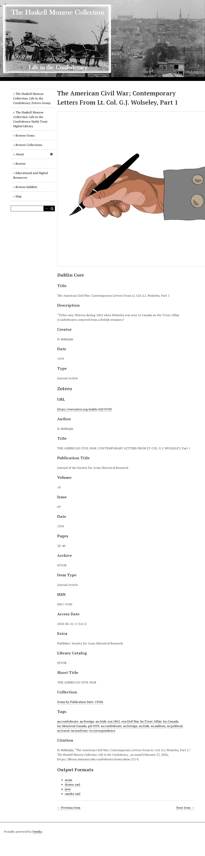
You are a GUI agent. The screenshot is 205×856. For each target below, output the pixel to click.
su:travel (63, 730)
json (68, 789)
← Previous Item (68, 808)
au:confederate (67, 721)
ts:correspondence (102, 730)
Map (18, 196)
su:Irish (144, 726)
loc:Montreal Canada (71, 726)
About (19, 154)
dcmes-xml (72, 784)
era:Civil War (130, 721)
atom (68, 780)
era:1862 (114, 721)
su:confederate (111, 726)
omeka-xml (72, 794)
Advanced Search (46, 208)
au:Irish (101, 721)
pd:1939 (93, 726)
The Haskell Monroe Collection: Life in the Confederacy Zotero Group (31, 98)
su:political (174, 726)
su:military (158, 726)
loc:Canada (170, 721)
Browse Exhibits (26, 187)
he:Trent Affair (150, 721)
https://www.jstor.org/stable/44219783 (84, 409)
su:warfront (79, 730)
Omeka (37, 831)
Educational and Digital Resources (30, 175)
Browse (20, 163)
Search (52, 208)
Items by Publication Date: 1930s (80, 702)
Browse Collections (28, 145)
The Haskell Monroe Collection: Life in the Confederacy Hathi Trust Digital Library (30, 119)
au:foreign (87, 721)
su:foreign (130, 726)
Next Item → (185, 808)
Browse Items (24, 135)
